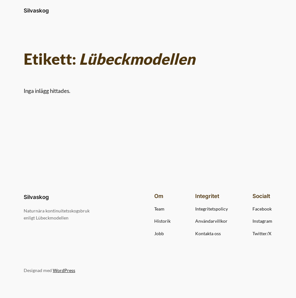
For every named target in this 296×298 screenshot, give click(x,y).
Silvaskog (36, 10)
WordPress (64, 270)
